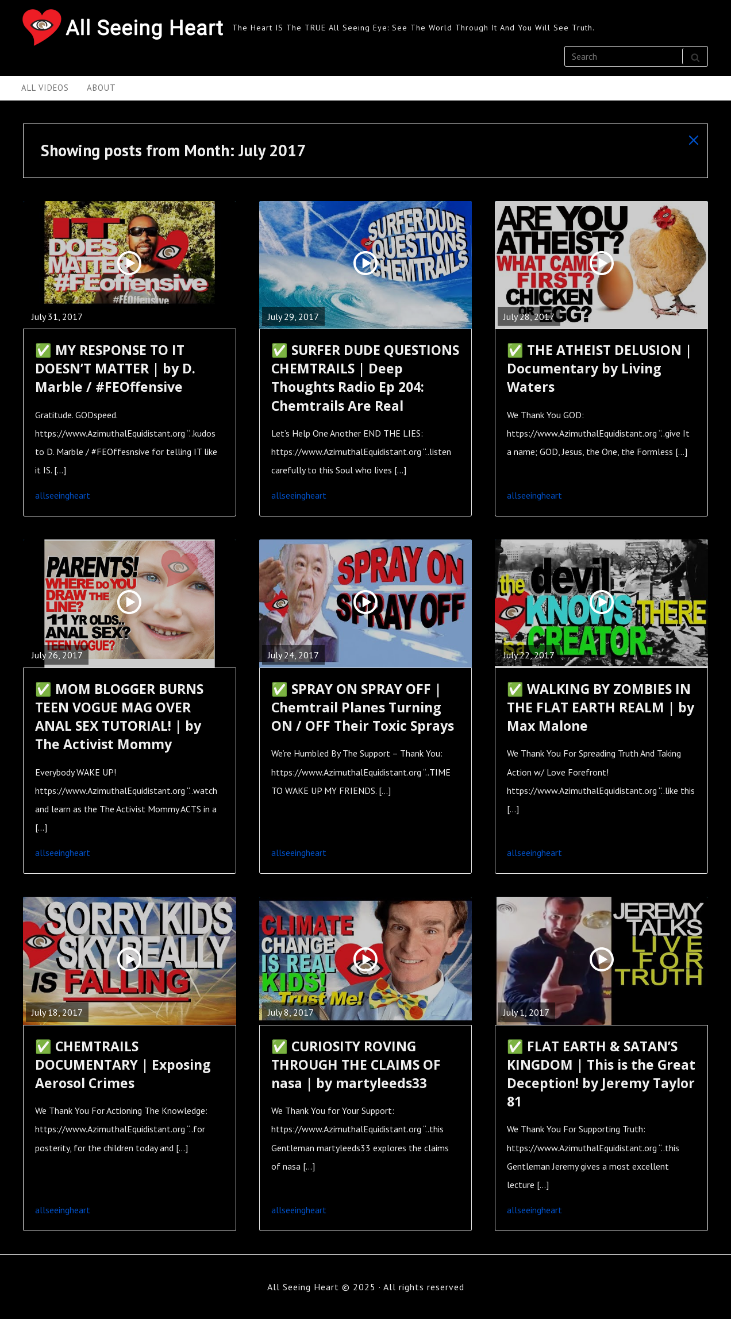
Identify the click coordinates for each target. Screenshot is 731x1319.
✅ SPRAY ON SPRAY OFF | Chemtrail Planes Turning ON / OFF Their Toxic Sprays (362, 707)
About (101, 87)
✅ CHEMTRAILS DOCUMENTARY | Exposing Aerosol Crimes (123, 1064)
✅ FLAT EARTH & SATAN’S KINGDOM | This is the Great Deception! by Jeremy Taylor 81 (601, 1074)
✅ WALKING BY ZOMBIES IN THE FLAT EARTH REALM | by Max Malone (600, 707)
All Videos (45, 87)
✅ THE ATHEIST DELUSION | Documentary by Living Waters (599, 368)
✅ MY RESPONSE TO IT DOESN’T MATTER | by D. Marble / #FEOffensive (115, 368)
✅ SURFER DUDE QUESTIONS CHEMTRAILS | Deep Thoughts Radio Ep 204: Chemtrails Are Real (365, 378)
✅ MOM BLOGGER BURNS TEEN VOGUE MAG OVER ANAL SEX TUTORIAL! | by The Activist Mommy (119, 717)
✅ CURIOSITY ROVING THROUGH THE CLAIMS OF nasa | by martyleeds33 (356, 1064)
